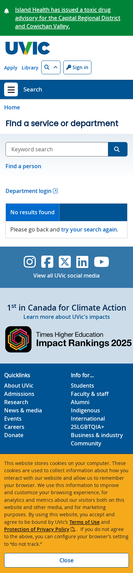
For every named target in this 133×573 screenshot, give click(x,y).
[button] (50, 67)
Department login (28, 191)
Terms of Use (84, 522)
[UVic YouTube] (101, 262)
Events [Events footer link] (13, 418)
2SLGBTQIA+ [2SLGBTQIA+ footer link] (87, 427)
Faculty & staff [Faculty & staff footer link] (90, 394)
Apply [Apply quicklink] (11, 67)
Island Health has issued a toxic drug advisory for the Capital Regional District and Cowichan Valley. (67, 18)
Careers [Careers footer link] (14, 427)
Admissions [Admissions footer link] (19, 394)
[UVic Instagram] (30, 262)
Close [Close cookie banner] (66, 560)
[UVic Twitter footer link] (65, 262)
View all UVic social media (66, 275)
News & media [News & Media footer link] (23, 410)
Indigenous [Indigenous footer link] (85, 410)
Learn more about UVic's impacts (66, 317)
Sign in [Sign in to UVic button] (77, 67)
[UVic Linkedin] (82, 262)
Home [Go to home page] (12, 107)
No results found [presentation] (32, 212)
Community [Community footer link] (86, 443)
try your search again (89, 229)
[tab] (32, 212)
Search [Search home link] (32, 89)
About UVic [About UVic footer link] (18, 385)
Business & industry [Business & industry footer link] (97, 435)
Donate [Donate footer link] (13, 435)
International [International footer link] (88, 418)
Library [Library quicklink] (30, 67)
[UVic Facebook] (47, 262)
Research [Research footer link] (16, 402)
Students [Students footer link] (82, 385)
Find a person (23, 166)
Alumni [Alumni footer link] (80, 402)
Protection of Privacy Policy (36, 529)
